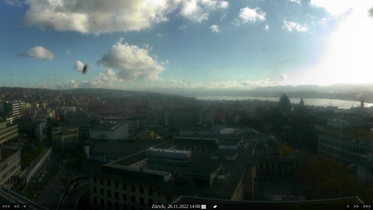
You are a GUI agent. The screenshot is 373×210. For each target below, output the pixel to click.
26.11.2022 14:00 (187, 206)
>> (356, 206)
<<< (6, 206)
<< (16, 206)
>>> (367, 206)
